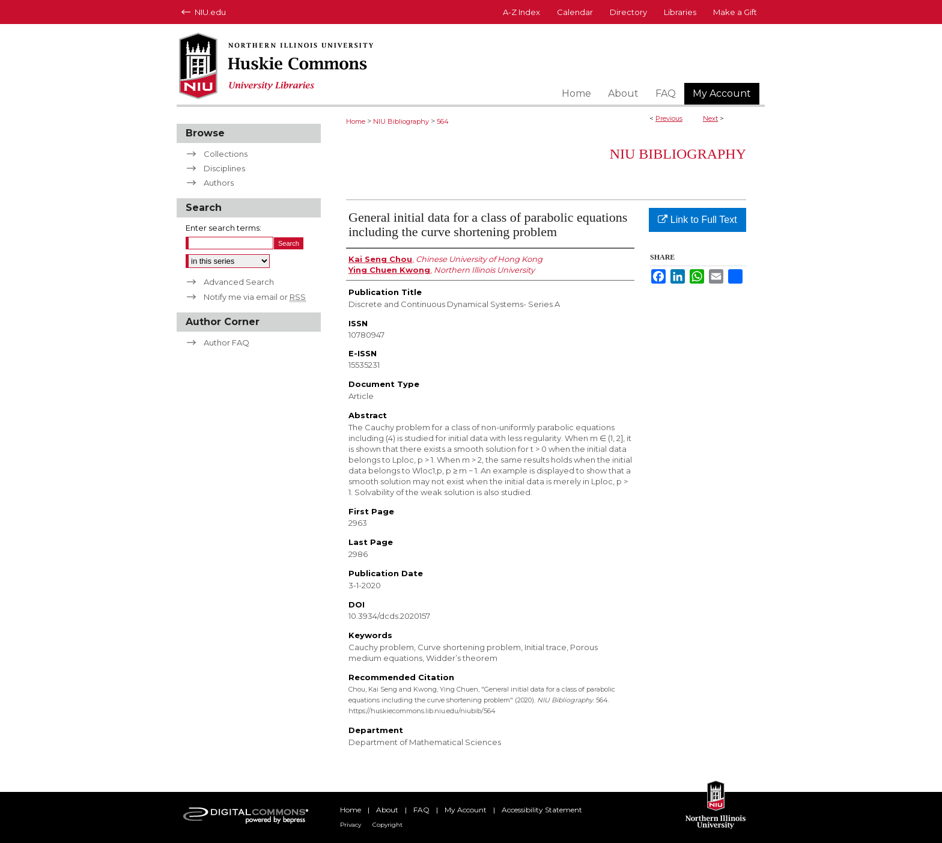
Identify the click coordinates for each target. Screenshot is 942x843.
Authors (219, 182)
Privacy (350, 825)
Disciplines (224, 168)
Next (710, 118)
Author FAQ (226, 342)
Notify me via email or (255, 297)
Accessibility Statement (542, 809)
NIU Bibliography (401, 121)
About (387, 809)
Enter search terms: (223, 228)
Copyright (387, 825)
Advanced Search (239, 282)
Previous (668, 118)
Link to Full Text (697, 220)
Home (355, 121)
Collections (226, 154)
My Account (466, 809)
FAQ (421, 809)
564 (443, 121)
